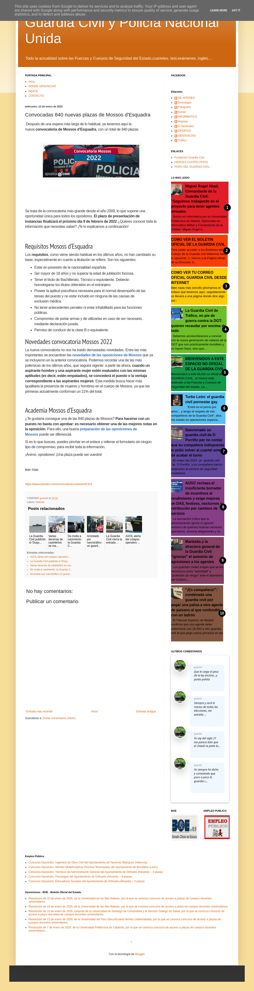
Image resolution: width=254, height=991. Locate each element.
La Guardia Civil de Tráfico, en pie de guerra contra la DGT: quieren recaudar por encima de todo (198, 321)
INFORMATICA (187, 116)
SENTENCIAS (187, 135)
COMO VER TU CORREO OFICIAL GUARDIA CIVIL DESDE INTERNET (199, 277)
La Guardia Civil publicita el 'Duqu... (50, 561)
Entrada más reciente (39, 711)
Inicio (32, 81)
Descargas (184, 102)
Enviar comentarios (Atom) (59, 718)
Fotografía (184, 107)
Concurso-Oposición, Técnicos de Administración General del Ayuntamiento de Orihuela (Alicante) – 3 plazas (96, 872)
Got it (236, 10)
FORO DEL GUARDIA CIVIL (192, 166)
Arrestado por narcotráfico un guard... (51, 574)
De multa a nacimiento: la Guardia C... (51, 569)
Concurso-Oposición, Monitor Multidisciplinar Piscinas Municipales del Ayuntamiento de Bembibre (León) (93, 867)
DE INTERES (186, 98)
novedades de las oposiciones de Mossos (107, 355)
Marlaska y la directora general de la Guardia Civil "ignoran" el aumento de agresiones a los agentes (195, 552)
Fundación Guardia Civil (189, 157)
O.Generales (186, 126)
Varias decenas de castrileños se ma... (51, 565)
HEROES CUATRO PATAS (191, 162)
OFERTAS (184, 130)
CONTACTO (36, 95)
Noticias (40, 502)
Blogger (140, 954)
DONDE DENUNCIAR (42, 86)
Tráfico (182, 140)
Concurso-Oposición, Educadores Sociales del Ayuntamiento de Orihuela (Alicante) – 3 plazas (87, 881)
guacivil (198, 667)
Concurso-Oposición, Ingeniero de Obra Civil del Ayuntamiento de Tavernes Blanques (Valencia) (88, 862)
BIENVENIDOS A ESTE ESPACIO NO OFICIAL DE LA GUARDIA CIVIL (204, 364)
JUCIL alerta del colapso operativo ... (50, 556)
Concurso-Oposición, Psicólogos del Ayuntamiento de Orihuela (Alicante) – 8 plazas (80, 876)
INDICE (33, 91)
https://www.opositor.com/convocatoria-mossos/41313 (58, 484)
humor (182, 112)
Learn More (218, 10)
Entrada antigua (146, 711)
